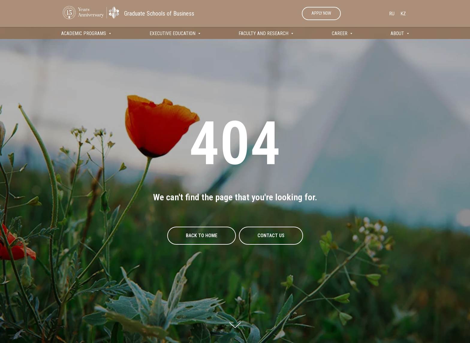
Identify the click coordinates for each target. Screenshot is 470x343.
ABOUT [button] (398, 33)
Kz (403, 13)
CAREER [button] (340, 33)
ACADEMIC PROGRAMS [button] (84, 33)
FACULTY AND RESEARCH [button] (264, 33)
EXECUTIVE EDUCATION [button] (173, 33)
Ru (391, 13)
